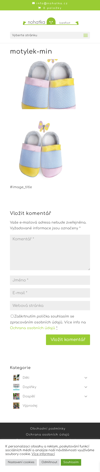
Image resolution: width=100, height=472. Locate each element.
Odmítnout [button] (49, 462)
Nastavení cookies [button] (21, 462)
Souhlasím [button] (71, 462)
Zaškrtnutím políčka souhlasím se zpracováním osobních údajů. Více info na (48, 322)
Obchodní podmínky (47, 428)
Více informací (43, 454)
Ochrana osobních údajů (32, 328)
